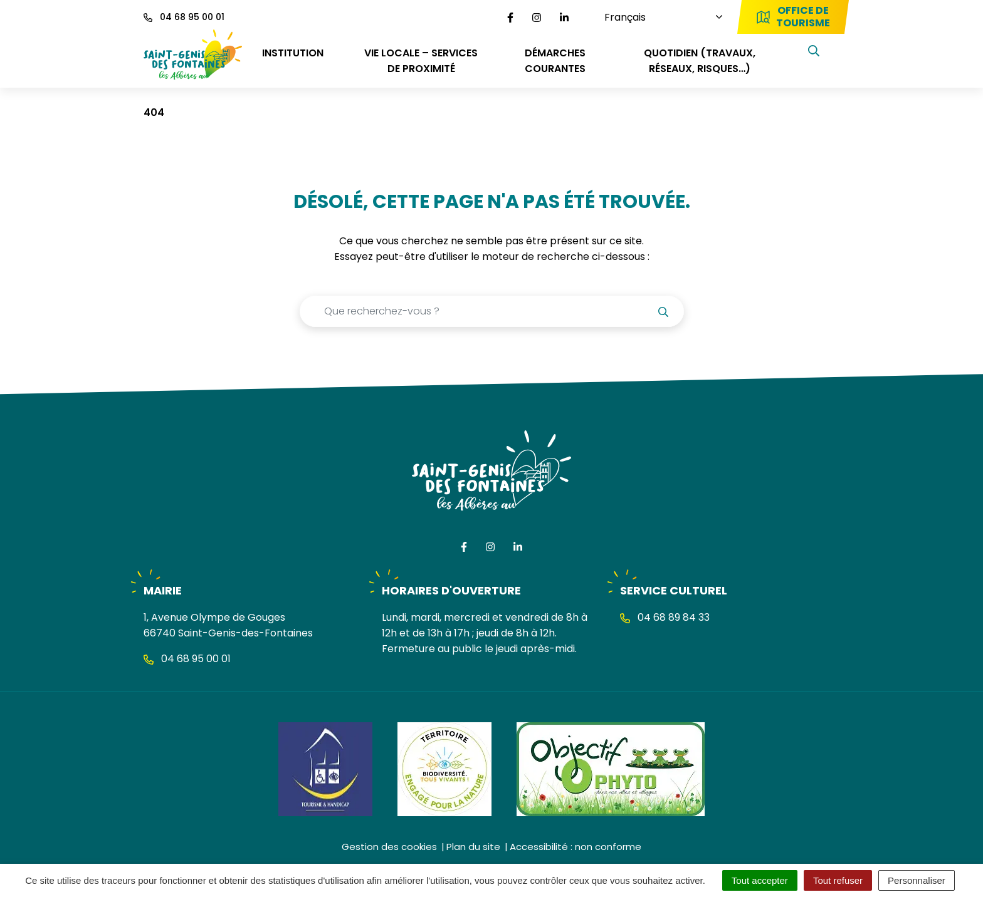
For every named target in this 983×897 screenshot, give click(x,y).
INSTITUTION (292, 53)
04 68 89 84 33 (665, 617)
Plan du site (473, 846)
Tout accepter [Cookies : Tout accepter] (760, 880)
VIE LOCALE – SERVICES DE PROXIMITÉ (421, 61)
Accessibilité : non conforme (575, 846)
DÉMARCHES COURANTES (555, 61)
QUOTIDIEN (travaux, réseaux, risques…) (699, 61)
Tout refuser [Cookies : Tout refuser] (838, 880)
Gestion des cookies (389, 846)
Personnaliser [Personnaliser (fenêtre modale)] (916, 880)
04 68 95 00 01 (187, 658)
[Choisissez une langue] (654, 17)
